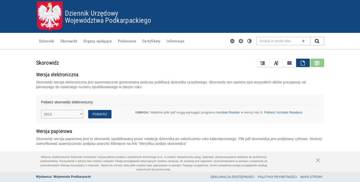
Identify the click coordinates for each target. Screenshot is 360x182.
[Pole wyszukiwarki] (283, 41)
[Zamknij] (318, 160)
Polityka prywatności (277, 177)
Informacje (175, 41)
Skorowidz (68, 41)
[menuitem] (47, 41)
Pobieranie (127, 41)
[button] (262, 63)
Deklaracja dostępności (232, 177)
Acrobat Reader (228, 112)
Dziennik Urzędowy (91, 13)
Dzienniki (47, 41)
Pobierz (99, 114)
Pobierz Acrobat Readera (283, 112)
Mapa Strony (312, 177)
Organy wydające (97, 41)
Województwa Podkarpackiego (108, 20)
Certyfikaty (151, 41)
